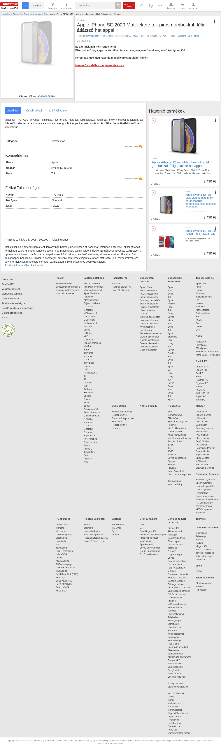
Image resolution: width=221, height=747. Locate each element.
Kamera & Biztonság (122, 411)
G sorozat (88, 339)
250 (85, 386)
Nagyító (199, 543)
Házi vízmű (173, 644)
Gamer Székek (175, 431)
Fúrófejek (174, 534)
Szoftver (116, 518)
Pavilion (88, 382)
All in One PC (202, 366)
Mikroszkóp (201, 533)
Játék (199, 565)
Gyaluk (175, 696)
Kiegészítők (174, 406)
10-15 (170, 444)
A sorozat (88, 306)
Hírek (4, 317)
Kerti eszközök (175, 607)
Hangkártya (61, 541)
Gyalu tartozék (175, 597)
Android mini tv (148, 406)
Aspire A (88, 458)
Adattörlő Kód (8, 284)
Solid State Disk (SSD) (67, 574)
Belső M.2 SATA (64, 581)
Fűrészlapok (175, 541)
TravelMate (90, 452)
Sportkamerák (147, 544)
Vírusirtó (116, 534)
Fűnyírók (172, 610)
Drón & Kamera (148, 518)
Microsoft (200, 306)
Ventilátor (200, 559)
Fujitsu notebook (92, 303)
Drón (142, 524)
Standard (182, 36)
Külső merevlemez (177, 435)
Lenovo (199, 290)
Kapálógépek (174, 637)
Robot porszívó (119, 415)
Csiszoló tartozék (176, 581)
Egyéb (171, 300)
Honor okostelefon (149, 320)
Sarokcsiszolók (176, 667)
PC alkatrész (63, 518)
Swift (86, 455)
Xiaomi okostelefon (149, 297)
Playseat (172, 468)
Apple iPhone (146, 287)
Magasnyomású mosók (179, 733)
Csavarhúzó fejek (178, 538)
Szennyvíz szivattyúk (178, 647)
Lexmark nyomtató (205, 486)
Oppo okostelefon (148, 350)
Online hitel (7, 279)
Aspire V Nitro (91, 442)
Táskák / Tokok (175, 441)
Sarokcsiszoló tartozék (179, 591)
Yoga (86, 349)
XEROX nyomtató (204, 509)
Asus (198, 287)
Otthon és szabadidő (207, 527)
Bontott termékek (64, 283)
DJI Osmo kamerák (150, 554)
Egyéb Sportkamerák (151, 547)
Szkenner (200, 512)
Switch (87, 445)
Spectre (87, 396)
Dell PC (199, 373)
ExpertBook (89, 435)
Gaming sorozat (92, 415)
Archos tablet (202, 310)
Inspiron (88, 326)
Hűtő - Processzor (64, 551)
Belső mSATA (63, 587)
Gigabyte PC (202, 383)
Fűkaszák (172, 630)
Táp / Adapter (174, 481)
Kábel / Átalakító (176, 471)
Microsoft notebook (93, 290)
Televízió (201, 518)
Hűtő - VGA (61, 554)
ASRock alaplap (64, 564)
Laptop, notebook (94, 278)
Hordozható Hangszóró (207, 351)
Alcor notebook (91, 300)
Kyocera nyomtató (205, 496)
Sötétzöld (198, 216)
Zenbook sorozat (92, 412)
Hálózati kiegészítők (94, 534)
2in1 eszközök (203, 313)
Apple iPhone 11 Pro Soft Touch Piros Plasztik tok (200, 232)
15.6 (170, 448)
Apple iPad (201, 283)
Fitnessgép (201, 590)
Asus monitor (202, 431)
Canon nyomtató (204, 489)
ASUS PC (201, 390)
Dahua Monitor (203, 451)
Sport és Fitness (205, 577)
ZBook (87, 406)
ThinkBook (89, 363)
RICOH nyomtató (204, 502)
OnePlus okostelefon (150, 323)
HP (197, 300)
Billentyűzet (173, 418)
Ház (58, 544)
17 (85, 379)
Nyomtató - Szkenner (208, 474)
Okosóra (144, 313)
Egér (170, 411)
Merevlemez (62, 531)
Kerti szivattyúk (175, 640)
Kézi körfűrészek (178, 693)
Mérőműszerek (175, 710)
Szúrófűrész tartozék (178, 574)
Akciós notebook (92, 283)
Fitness (199, 586)
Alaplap (59, 557)
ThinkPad (88, 353)
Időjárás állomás (204, 549)
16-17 (170, 451)
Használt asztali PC (121, 287)
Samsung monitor (204, 428)
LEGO (199, 571)
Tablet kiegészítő (204, 296)
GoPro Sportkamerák (150, 551)
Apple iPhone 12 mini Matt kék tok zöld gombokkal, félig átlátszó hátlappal (180, 164)
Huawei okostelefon (149, 307)
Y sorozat (88, 356)
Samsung (172, 336)
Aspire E (88, 449)
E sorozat (88, 310)
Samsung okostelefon (150, 300)
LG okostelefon (147, 310)
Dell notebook (90, 323)
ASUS (199, 320)
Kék (209, 173)
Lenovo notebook (92, 343)
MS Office (116, 528)
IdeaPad (88, 346)
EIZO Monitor (202, 458)
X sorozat (88, 422)
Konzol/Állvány (175, 484)
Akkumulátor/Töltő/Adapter (153, 534)
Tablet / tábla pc (205, 278)
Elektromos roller (204, 583)
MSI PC (199, 386)
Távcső (199, 539)
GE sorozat (90, 316)
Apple (110, 36)
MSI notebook (90, 313)
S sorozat (88, 432)
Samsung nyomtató (205, 479)
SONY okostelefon (149, 303)
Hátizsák (172, 454)
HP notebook (90, 372)
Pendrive (172, 425)
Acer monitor (202, 421)
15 (85, 376)
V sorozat (88, 359)
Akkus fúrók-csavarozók (179, 657)
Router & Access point (95, 541)
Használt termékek (65, 293)
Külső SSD (61, 590)
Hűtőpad (172, 464)
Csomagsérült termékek (67, 290)
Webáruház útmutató (12, 294)
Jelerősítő (88, 528)
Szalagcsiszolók (175, 683)
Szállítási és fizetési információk (17, 308)
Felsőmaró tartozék (177, 594)
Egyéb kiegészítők (177, 458)
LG (169, 370)
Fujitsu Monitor (203, 454)
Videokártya (61, 538)
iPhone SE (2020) (130, 36)
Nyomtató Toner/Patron (207, 499)
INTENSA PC (202, 393)
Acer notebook (91, 439)
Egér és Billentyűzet (177, 421)
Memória (60, 528)
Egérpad (172, 461)
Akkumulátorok (177, 531)
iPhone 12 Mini (205, 170)
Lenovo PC (201, 370)
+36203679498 (46, 96)
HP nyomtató (202, 493)
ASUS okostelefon (149, 294)
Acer (198, 323)
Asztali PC (202, 361)
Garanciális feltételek (12, 313)
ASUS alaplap (63, 561)
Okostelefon (93, 36)
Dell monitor (202, 411)
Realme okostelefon (149, 343)
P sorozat (88, 425)
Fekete (196, 36)
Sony (170, 386)
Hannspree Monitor (205, 448)
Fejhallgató (201, 345)
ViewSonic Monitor (205, 468)
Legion (87, 366)
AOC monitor (202, 435)
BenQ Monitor (202, 441)
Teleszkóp (201, 536)
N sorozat (88, 419)
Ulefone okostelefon (149, 336)
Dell (198, 330)
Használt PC (202, 380)
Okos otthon (119, 406)
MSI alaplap (61, 571)
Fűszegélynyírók (177, 614)
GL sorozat (89, 320)
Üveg (170, 294)
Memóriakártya (175, 415)
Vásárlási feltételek (11, 289)
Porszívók (173, 729)
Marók (173, 700)
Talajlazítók (173, 617)
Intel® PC (200, 399)
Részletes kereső (129, 5)
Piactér (60, 278)
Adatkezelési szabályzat (13, 303)
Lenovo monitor (203, 415)
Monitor (200, 406)
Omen (87, 399)
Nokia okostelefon (148, 290)
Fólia (170, 290)
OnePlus (172, 353)
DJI (141, 528)
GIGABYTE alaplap (66, 567)
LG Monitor (201, 425)
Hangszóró (201, 341)
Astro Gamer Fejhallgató (208, 355)
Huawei (171, 303)
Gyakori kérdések (10, 298)
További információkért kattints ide (24, 265)
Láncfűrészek (176, 627)
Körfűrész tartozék (177, 577)
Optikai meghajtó (64, 534)
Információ (66, 6)
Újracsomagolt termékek (68, 287)
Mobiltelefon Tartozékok (179, 438)
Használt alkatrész (121, 290)
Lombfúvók (173, 624)
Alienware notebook (93, 287)
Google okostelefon (149, 340)
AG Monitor (201, 444)
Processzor (61, 524)
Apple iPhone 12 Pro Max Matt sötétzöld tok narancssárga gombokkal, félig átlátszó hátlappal (200, 200)
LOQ (86, 369)
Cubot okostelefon (149, 346)
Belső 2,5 (60, 577)
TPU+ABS (161, 36)
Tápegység (61, 547)
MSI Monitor (202, 461)
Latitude (88, 333)
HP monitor (201, 418)
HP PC (199, 376)
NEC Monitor (202, 464)
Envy (86, 402)
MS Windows (118, 524)
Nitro (86, 462)
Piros (196, 241)
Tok (147, 36)
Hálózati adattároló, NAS (96, 538)
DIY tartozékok (175, 564)
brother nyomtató (204, 506)
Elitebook (88, 392)
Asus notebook (91, 409)
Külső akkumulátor (177, 428)
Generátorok (174, 726)
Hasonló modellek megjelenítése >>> (99, 65)
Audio (199, 336)
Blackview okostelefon (151, 333)
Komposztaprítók (176, 634)
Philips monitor (203, 438)
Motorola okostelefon (150, 317)
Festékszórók (174, 723)
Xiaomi (171, 320)
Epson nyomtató (204, 483)
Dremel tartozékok (178, 561)
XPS (86, 336)
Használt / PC (119, 278)
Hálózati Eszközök (94, 518)
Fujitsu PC (201, 396)
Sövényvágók (176, 620)
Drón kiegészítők (148, 531)
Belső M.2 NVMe (65, 584)
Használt (116, 283)
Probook (88, 389)
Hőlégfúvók (173, 720)
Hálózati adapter (92, 531)
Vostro (87, 330)
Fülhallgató (201, 348)
